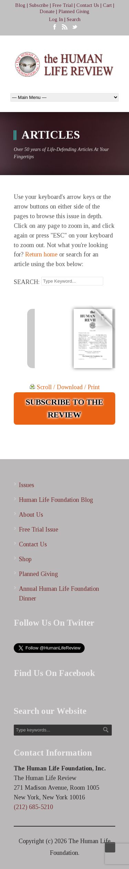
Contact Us (87, 5)
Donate (47, 11)
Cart (107, 5)
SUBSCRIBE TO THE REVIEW (64, 408)
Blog (20, 5)
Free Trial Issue (38, 529)
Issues (26, 485)
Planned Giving (73, 11)
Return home (41, 254)
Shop (25, 559)
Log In (56, 19)
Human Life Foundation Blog (56, 499)
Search (73, 19)
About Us (31, 514)
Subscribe (39, 5)
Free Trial (62, 5)
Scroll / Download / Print (65, 387)
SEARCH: (27, 282)
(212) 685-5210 (33, 807)
